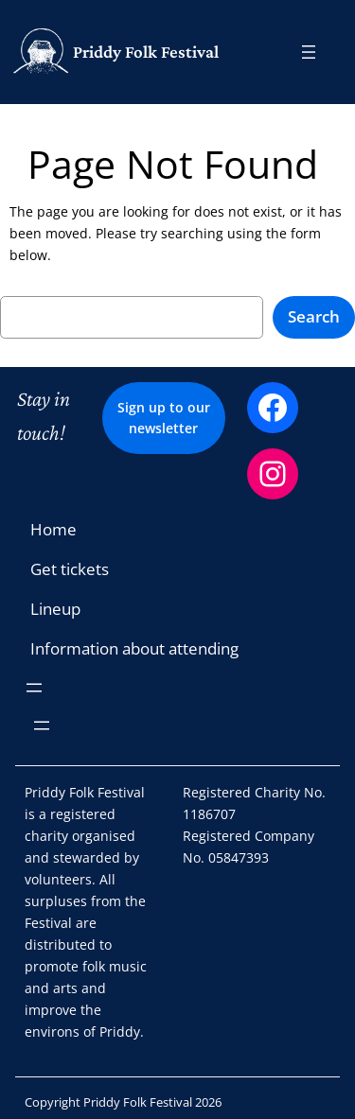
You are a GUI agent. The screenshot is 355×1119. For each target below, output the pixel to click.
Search (314, 316)
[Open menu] (308, 52)
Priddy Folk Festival (146, 51)
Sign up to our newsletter (163, 417)
